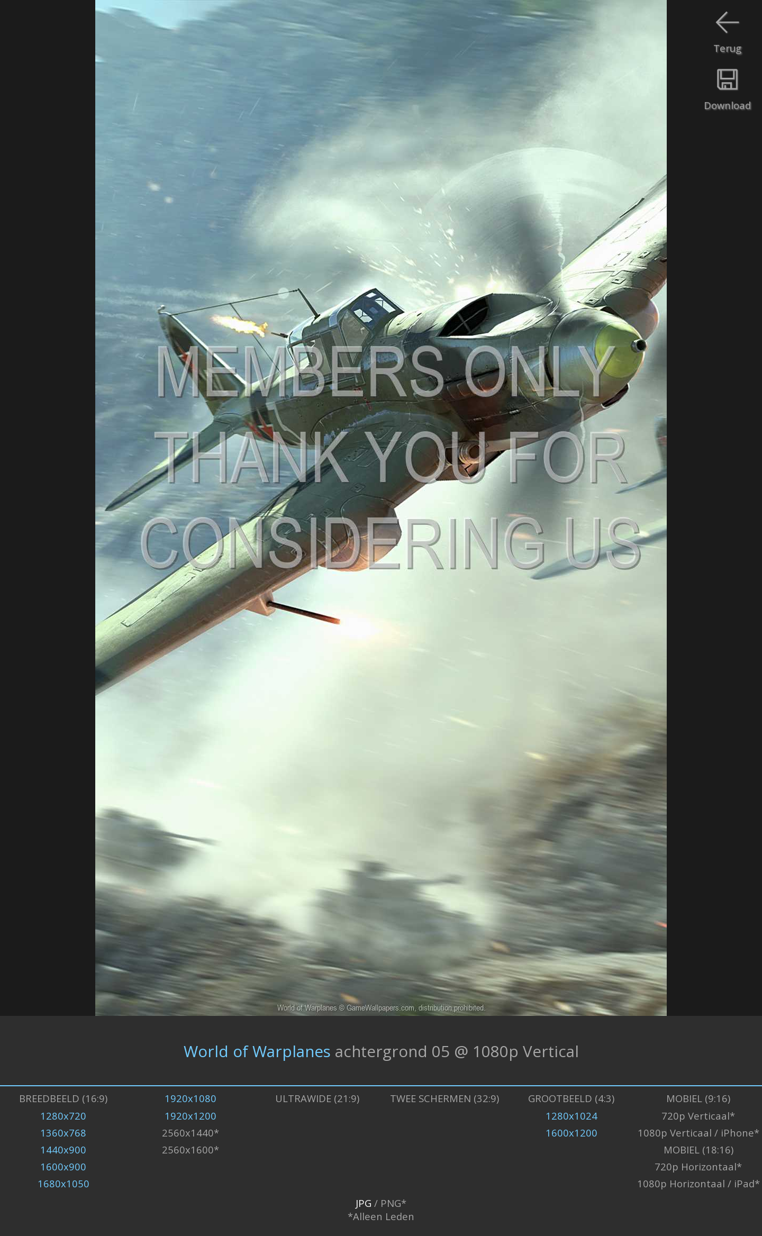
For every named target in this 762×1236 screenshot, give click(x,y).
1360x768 (63, 1132)
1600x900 (63, 1166)
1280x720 (63, 1115)
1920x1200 (190, 1115)
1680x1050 (63, 1183)
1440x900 (63, 1149)
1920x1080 (190, 1098)
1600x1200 (571, 1132)
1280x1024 (571, 1115)
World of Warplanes (257, 1050)
